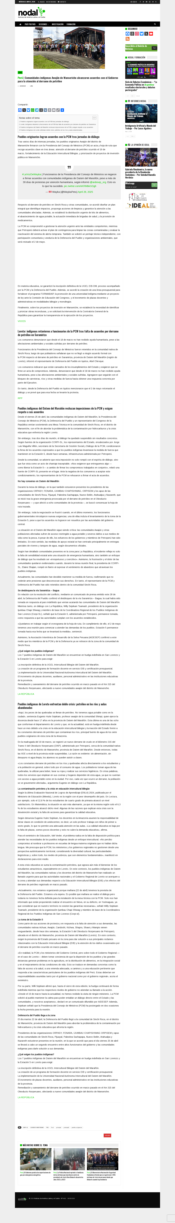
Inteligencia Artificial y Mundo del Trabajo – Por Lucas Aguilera (140, 127)
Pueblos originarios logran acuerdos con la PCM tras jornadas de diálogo (44, 121)
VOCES (22, 321)
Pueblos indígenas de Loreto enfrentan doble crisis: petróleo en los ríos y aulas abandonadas (51, 130)
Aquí (154, 48)
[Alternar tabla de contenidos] (93, 118)
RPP (20, 398)
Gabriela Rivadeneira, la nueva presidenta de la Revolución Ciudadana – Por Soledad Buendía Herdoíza (140, 173)
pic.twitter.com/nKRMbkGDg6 (80, 186)
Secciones (43, 24)
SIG (132, 96)
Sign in (134, 2)
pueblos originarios (77, 1127)
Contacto (62, 2)
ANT (127, 96)
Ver (154, 185)
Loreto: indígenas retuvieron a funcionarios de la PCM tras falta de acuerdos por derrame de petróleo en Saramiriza (58, 124)
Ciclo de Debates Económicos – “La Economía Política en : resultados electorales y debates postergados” (141, 86)
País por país (30, 24)
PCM (47, 1127)
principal (58, 1127)
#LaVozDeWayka (31, 174)
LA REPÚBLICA (26, 694)
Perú (52, 1127)
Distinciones (51, 2)
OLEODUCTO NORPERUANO (37, 1127)
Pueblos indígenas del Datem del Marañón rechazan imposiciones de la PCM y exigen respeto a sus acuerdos (56, 127)
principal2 (66, 1127)
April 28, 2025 (85, 192)
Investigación (57, 24)
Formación (71, 24)
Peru (20, 72)
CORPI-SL (25, 1127)
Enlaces (41, 2)
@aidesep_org (98, 182)
